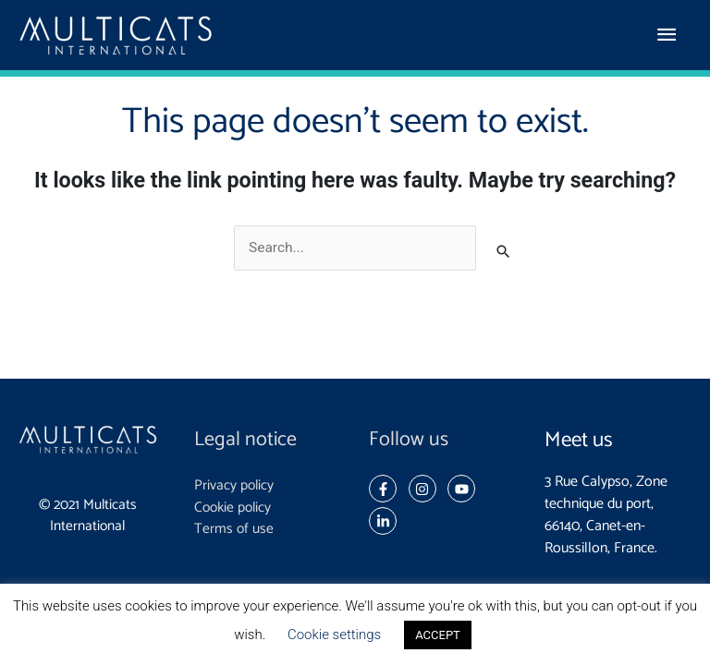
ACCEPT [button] (437, 635)
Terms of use (234, 528)
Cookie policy (232, 507)
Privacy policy (234, 485)
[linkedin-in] (385, 521)
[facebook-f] (387, 488)
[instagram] (427, 488)
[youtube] (465, 488)
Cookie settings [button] (334, 634)
